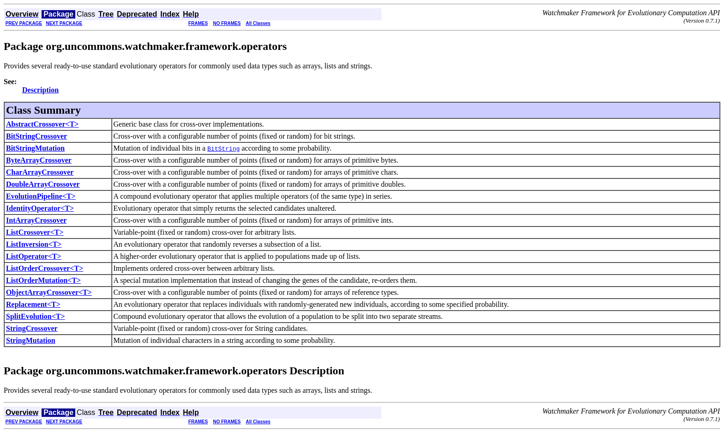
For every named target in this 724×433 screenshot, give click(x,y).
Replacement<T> (33, 304)
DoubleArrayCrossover (43, 184)
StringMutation (30, 340)
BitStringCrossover (36, 136)
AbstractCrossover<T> (42, 124)
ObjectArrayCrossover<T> (49, 292)
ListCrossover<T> (35, 232)
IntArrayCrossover (36, 220)
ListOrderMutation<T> (43, 280)
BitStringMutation (35, 148)
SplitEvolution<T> (35, 316)
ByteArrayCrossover (39, 160)
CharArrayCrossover (39, 172)
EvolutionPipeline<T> (41, 196)
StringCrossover (32, 328)
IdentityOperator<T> (40, 208)
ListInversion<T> (33, 244)
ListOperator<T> (33, 256)
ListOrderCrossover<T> (44, 268)
